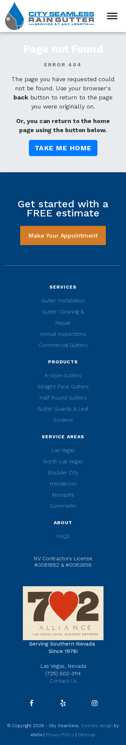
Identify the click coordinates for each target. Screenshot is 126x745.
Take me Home (63, 148)
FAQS (63, 536)
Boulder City (63, 472)
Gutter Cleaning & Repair (63, 317)
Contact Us (63, 681)
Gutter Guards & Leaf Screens (63, 414)
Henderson (63, 483)
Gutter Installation (63, 300)
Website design (97, 725)
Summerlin (63, 506)
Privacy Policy (60, 734)
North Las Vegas (63, 461)
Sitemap (86, 734)
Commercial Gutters (62, 345)
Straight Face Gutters (63, 386)
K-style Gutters (63, 375)
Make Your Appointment (62, 235)
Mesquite (63, 494)
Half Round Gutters (62, 397)
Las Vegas (63, 450)
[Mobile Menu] (112, 16)
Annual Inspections (63, 334)
